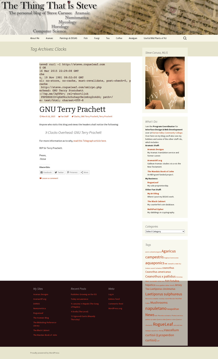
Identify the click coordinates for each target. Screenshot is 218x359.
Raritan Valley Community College (167, 132)
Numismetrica (39, 308)
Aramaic (49, 38)
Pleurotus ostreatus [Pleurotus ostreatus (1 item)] (164, 316)
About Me (34, 38)
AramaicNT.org (154, 160)
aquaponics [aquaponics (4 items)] (154, 262)
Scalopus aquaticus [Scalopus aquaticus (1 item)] (151, 331)
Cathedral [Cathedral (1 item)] (158, 268)
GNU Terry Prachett (72, 109)
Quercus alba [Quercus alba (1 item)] (161, 319)
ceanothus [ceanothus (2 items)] (168, 268)
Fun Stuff (64, 116)
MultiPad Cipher (155, 209)
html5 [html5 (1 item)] (172, 285)
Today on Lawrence (79, 299)
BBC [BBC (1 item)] (166, 264)
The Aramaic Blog (41, 317)
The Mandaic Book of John (160, 171)
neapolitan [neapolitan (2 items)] (173, 309)
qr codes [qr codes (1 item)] (153, 319)
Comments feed (115, 303)
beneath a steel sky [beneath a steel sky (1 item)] (174, 264)
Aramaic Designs (155, 149)
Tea (107, 38)
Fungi (96, 38)
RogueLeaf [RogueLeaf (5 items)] (163, 324)
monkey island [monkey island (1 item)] (164, 299)
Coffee (119, 38)
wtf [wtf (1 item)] (158, 341)
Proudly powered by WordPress (44, 352)
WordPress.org (115, 308)
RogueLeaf (152, 182)
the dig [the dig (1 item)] (161, 331)
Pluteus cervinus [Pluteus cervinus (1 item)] (177, 316)
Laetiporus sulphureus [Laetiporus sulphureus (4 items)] (163, 293)
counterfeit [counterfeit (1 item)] (153, 281)
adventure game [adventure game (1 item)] (155, 252)
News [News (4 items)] (149, 314)
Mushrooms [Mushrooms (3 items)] (159, 302)
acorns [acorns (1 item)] (147, 252)
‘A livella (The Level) (79, 311)
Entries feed (114, 299)
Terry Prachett (105, 116)
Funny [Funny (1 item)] (157, 285)
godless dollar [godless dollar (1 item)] (165, 285)
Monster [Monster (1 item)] (172, 299)
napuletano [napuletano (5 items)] (156, 308)
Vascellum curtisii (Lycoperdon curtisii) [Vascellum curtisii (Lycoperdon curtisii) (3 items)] (162, 335)
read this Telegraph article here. (89, 140)
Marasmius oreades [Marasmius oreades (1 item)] (152, 299)
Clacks (77, 116)
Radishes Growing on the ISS (84, 294)
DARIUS (36, 303)
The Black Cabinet (156, 201)
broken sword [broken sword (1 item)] (150, 268)
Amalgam (133, 38)
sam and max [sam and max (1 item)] (177, 325)
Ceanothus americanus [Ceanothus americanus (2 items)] (158, 271)
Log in (111, 294)
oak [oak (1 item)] (156, 316)
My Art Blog (153, 193)
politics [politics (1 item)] (147, 319)
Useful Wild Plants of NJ (155, 38)
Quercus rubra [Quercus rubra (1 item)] (171, 319)
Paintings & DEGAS (68, 38)
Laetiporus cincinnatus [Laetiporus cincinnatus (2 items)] (162, 289)
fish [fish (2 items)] (167, 281)
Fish (86, 38)
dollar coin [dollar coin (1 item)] (161, 281)
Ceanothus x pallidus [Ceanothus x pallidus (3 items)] (160, 276)
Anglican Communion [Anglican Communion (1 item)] (171, 258)
